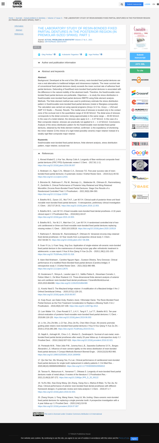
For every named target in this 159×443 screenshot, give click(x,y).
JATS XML (140, 64)
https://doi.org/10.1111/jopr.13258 (52, 194)
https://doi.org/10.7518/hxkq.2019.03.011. (76, 329)
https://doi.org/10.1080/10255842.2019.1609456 (59, 355)
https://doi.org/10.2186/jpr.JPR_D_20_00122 (79, 377)
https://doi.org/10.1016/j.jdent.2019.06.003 (72, 317)
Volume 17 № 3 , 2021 (83, 40)
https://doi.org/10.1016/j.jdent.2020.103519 (97, 228)
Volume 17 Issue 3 (55, 18)
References (19, 34)
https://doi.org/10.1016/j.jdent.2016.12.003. (80, 206)
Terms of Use (124, 438)
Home (11, 18)
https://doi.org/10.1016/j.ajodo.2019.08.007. (57, 295)
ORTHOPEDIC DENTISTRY (56, 42)
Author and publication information (57, 62)
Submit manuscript (134, 4)
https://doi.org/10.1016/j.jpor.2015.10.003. (56, 217)
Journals (19, 18)
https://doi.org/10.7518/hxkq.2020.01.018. (56, 254)
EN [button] (154, 4)
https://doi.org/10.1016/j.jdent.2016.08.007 (56, 165)
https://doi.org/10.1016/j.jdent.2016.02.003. (57, 392)
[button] (3, 4)
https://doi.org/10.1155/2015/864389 (71, 283)
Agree (134, 439)
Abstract (19, 30)
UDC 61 (37, 47)
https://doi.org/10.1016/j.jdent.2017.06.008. (71, 240)
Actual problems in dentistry (35, 18)
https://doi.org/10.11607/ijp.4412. (83, 306)
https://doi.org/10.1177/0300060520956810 (86, 366)
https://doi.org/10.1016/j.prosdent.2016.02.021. (92, 340)
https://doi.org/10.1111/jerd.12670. (53, 269)
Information (19, 26)
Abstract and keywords (51, 71)
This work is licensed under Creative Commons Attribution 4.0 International (73, 414)
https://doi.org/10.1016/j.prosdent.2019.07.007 (58, 406)
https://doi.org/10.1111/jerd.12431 (53, 177)
